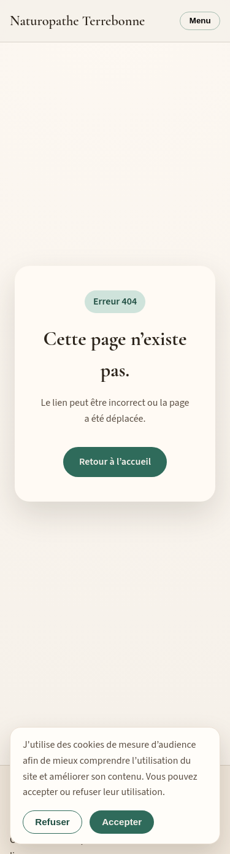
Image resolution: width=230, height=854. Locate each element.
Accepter (122, 822)
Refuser (52, 822)
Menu (200, 20)
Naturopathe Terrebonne (77, 20)
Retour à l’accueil (115, 461)
